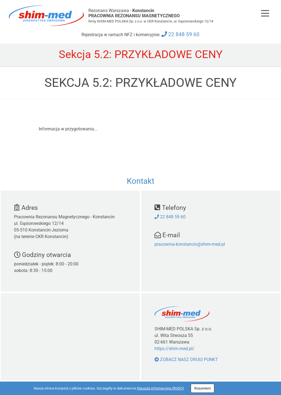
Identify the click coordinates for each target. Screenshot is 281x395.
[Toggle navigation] (265, 13)
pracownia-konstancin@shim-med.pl (189, 244)
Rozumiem (202, 388)
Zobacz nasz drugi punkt (186, 359)
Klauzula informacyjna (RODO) (160, 388)
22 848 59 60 (183, 35)
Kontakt (140, 181)
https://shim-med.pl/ (174, 348)
